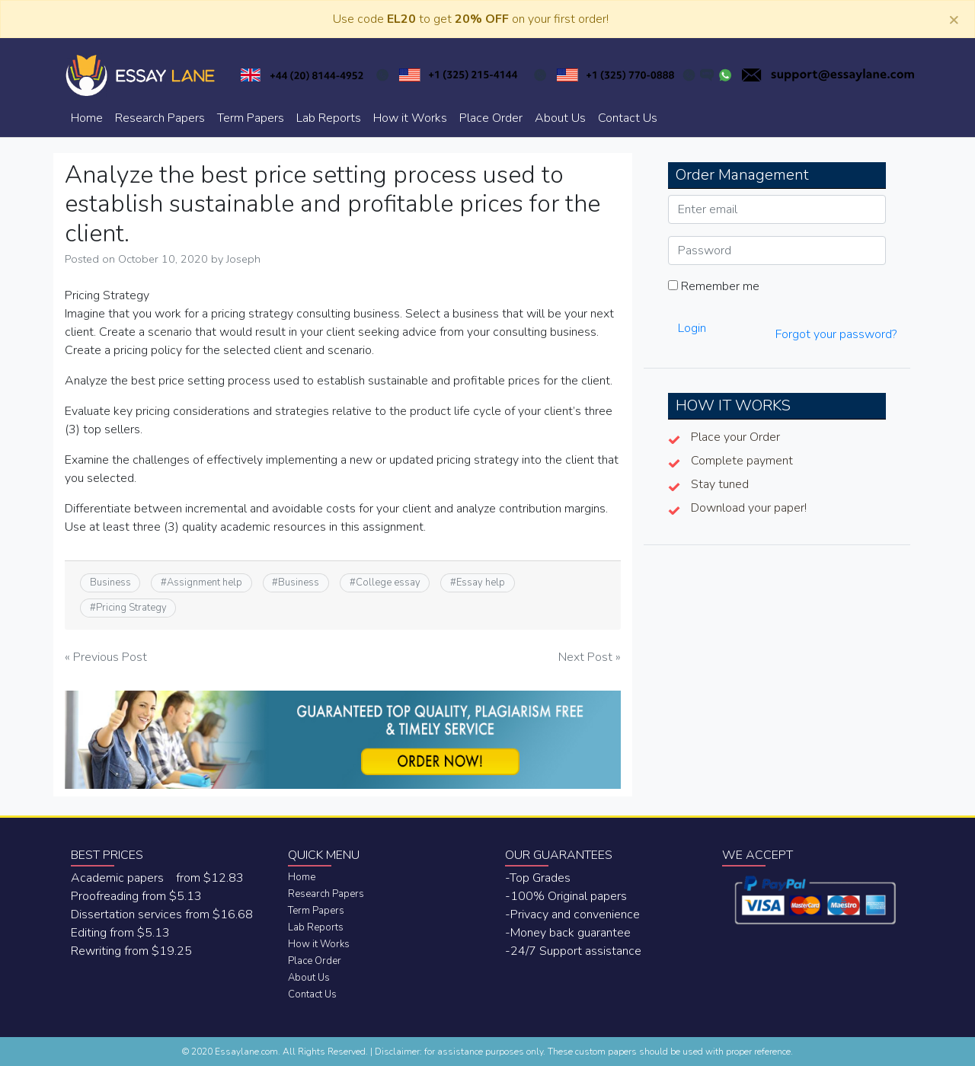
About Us (560, 118)
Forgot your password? (836, 334)
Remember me (713, 286)
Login (692, 328)
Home (87, 118)
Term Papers (250, 118)
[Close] (953, 19)
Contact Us (627, 118)
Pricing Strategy (131, 607)
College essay (388, 582)
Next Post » (589, 657)
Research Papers (160, 118)
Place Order (491, 118)
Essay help (480, 582)
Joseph (243, 258)
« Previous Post (106, 657)
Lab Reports (328, 118)
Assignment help (204, 582)
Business (110, 582)
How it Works (410, 118)
